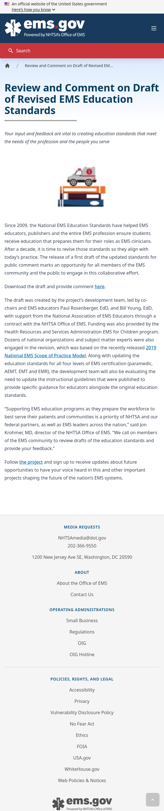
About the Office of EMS (82, 583)
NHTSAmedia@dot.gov (82, 538)
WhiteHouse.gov (82, 769)
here (99, 286)
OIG (82, 643)
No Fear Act (82, 724)
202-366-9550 (82, 546)
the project (31, 462)
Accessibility (82, 690)
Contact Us (82, 594)
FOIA (82, 746)
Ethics (82, 735)
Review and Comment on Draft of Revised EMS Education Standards (70, 65)
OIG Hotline (81, 654)
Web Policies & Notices (82, 780)
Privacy (82, 701)
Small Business (82, 620)
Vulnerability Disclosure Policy (82, 712)
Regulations (82, 632)
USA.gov (82, 758)
